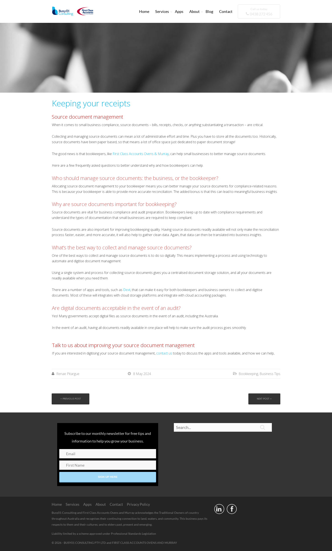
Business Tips (270, 373)
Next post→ (264, 398)
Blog (209, 11)
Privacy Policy (138, 504)
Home (144, 11)
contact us (164, 353)
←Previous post (70, 398)
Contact (225, 11)
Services (162, 11)
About (194, 11)
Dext (126, 289)
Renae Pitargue (67, 373)
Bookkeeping (248, 373)
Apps (179, 11)
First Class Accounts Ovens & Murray (141, 153)
